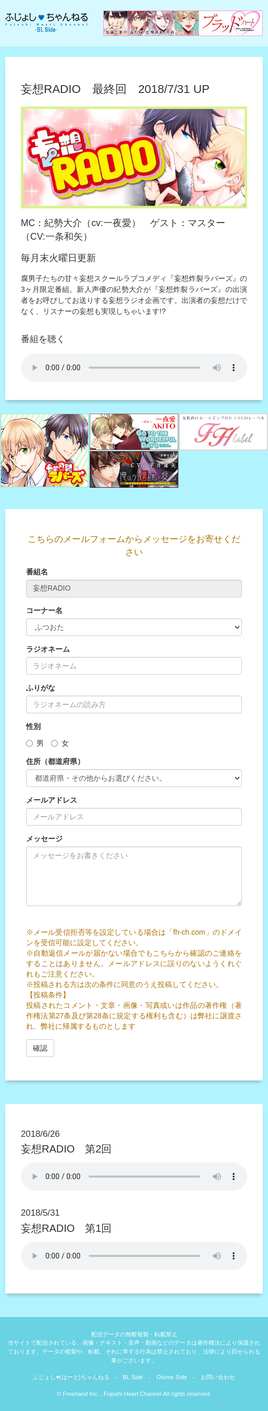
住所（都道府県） (55, 761)
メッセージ (44, 838)
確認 (40, 1048)
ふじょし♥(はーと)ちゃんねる (71, 1377)
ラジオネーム (48, 649)
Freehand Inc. (81, 1394)
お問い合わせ (218, 1377)
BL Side (133, 1377)
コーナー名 (44, 610)
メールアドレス (51, 800)
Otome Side (171, 1377)
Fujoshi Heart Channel (132, 1394)
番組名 (37, 572)
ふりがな (40, 688)
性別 (33, 726)
